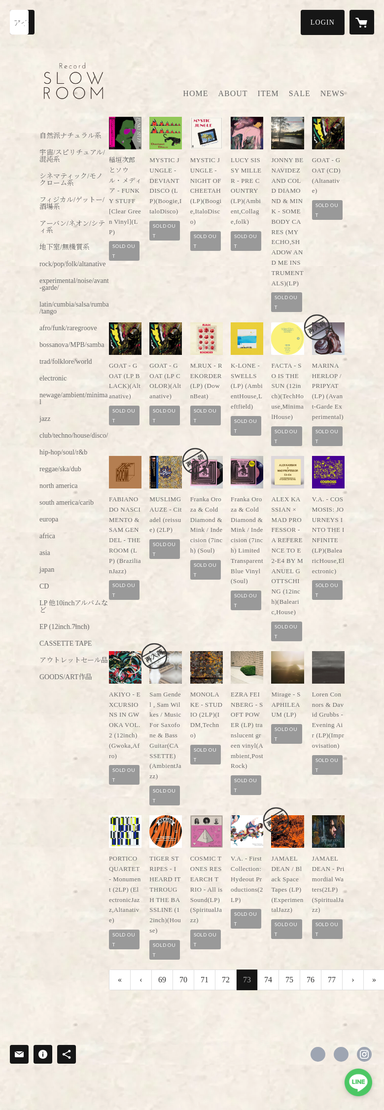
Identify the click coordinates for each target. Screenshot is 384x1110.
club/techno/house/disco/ (73, 435)
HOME (195, 93)
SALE (300, 93)
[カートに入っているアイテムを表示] (361, 22)
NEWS (332, 93)
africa (47, 536)
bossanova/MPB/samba (71, 345)
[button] (323, 22)
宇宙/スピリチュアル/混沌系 (72, 156)
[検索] (22, 22)
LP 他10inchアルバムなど (73, 607)
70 (183, 979)
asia (44, 553)
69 (162, 979)
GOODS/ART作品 (65, 677)
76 (310, 979)
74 (268, 979)
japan (46, 569)
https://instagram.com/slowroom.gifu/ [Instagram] (364, 1054)
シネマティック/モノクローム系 (71, 180)
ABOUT (232, 93)
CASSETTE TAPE (65, 643)
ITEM (268, 93)
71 (205, 979)
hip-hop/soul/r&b (63, 452)
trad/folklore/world (65, 361)
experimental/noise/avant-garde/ (74, 284)
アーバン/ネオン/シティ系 (72, 227)
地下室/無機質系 (64, 247)
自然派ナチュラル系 (70, 136)
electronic (53, 378)
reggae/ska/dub (60, 469)
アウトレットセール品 (73, 660)
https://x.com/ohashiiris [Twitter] (341, 1054)
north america (58, 486)
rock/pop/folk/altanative (72, 264)
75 (289, 979)
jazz (45, 419)
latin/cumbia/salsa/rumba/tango (74, 308)
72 (226, 979)
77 (332, 979)
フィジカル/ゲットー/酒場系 (72, 203)
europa (48, 519)
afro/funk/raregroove (68, 328)
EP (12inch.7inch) (64, 627)
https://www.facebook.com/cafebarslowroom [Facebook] (318, 1054)
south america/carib (66, 502)
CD (44, 586)
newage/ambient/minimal (73, 399)
